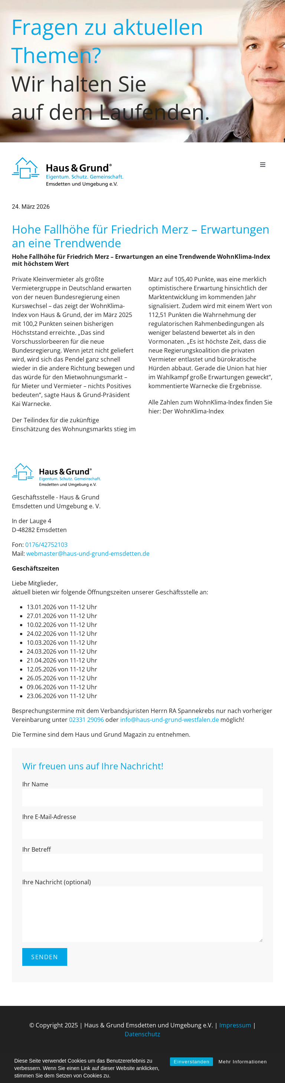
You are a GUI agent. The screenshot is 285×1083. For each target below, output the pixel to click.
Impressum (235, 1025)
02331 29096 (86, 720)
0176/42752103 (46, 545)
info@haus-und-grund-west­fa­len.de (169, 720)
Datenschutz (142, 1034)
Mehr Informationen (243, 1061)
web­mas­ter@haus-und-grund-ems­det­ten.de (88, 553)
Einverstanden (191, 1061)
